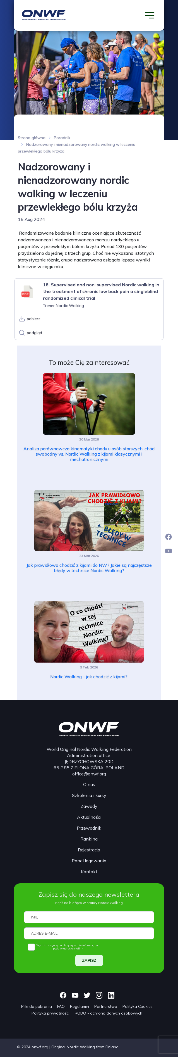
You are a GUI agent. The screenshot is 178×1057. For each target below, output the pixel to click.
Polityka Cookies (137, 1006)
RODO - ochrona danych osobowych (108, 1013)
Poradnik (62, 137)
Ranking (89, 839)
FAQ (61, 1006)
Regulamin (79, 1006)
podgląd (34, 332)
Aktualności (89, 817)
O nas (89, 784)
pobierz (33, 318)
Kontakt (89, 871)
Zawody (89, 806)
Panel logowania (89, 860)
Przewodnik (89, 828)
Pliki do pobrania (36, 1006)
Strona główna (31, 137)
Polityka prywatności (50, 1013)
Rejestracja (89, 850)
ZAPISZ (89, 960)
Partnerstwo (105, 1006)
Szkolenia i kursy (89, 795)
